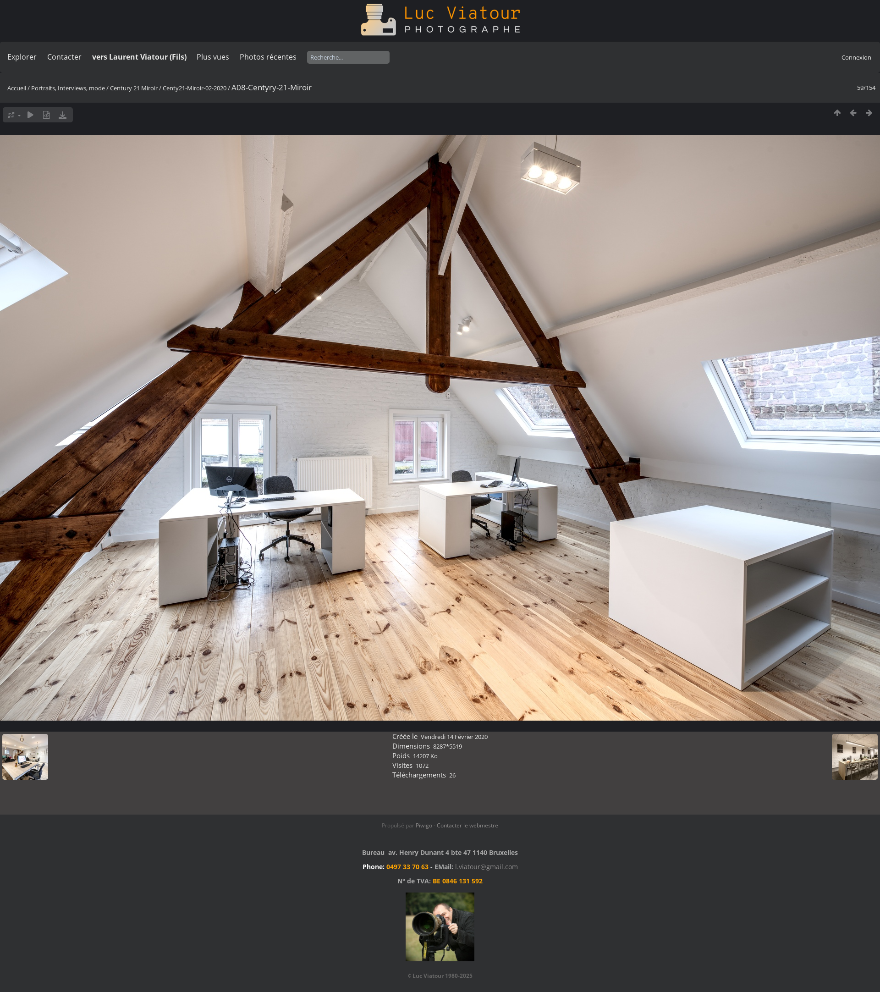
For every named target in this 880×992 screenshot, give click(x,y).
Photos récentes (268, 57)
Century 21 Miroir (134, 88)
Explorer (22, 57)
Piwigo (424, 825)
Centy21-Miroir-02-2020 (194, 88)
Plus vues (213, 57)
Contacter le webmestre (467, 825)
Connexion (856, 57)
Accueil (16, 88)
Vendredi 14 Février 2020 (454, 737)
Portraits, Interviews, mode (68, 88)
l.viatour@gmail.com (486, 866)
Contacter (64, 57)
